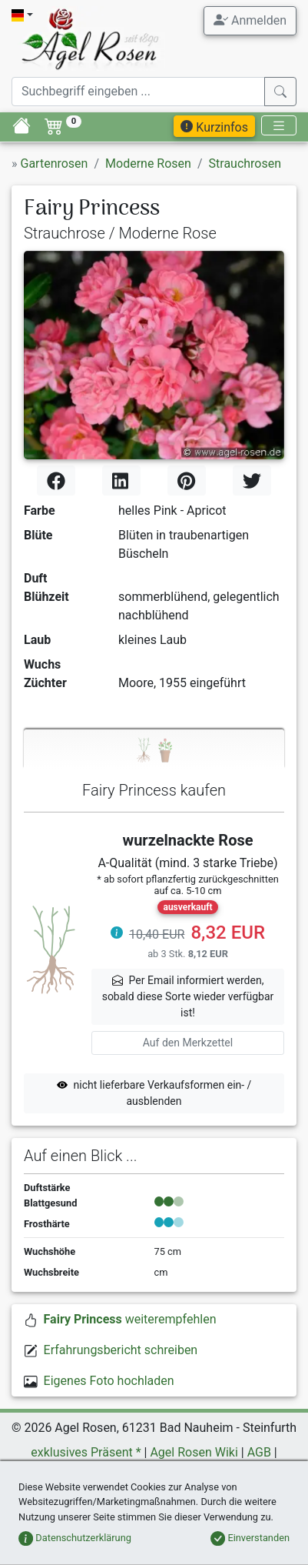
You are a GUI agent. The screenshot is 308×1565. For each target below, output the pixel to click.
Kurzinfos (214, 127)
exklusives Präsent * (86, 1452)
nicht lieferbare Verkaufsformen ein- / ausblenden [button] (154, 1093)
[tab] (154, 749)
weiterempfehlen (130, 1319)
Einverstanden (250, 1537)
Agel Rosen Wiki (193, 1452)
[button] (117, 934)
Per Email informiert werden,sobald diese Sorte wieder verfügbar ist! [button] (188, 996)
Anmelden (250, 20)
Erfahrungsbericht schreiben (121, 1350)
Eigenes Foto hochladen (109, 1380)
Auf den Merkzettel (188, 1042)
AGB (259, 1452)
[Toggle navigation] (278, 125)
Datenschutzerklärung (74, 1537)
